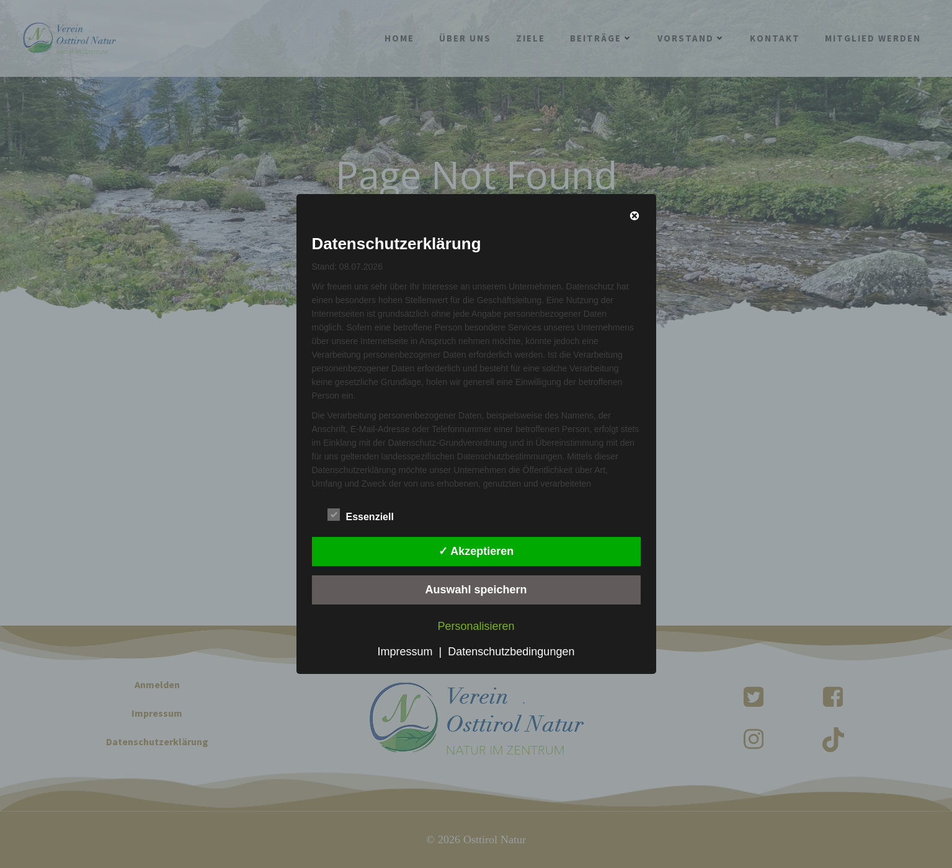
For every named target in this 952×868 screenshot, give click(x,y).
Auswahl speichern (476, 589)
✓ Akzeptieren (476, 551)
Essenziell (360, 514)
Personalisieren (475, 626)
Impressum (405, 651)
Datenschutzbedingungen (511, 651)
